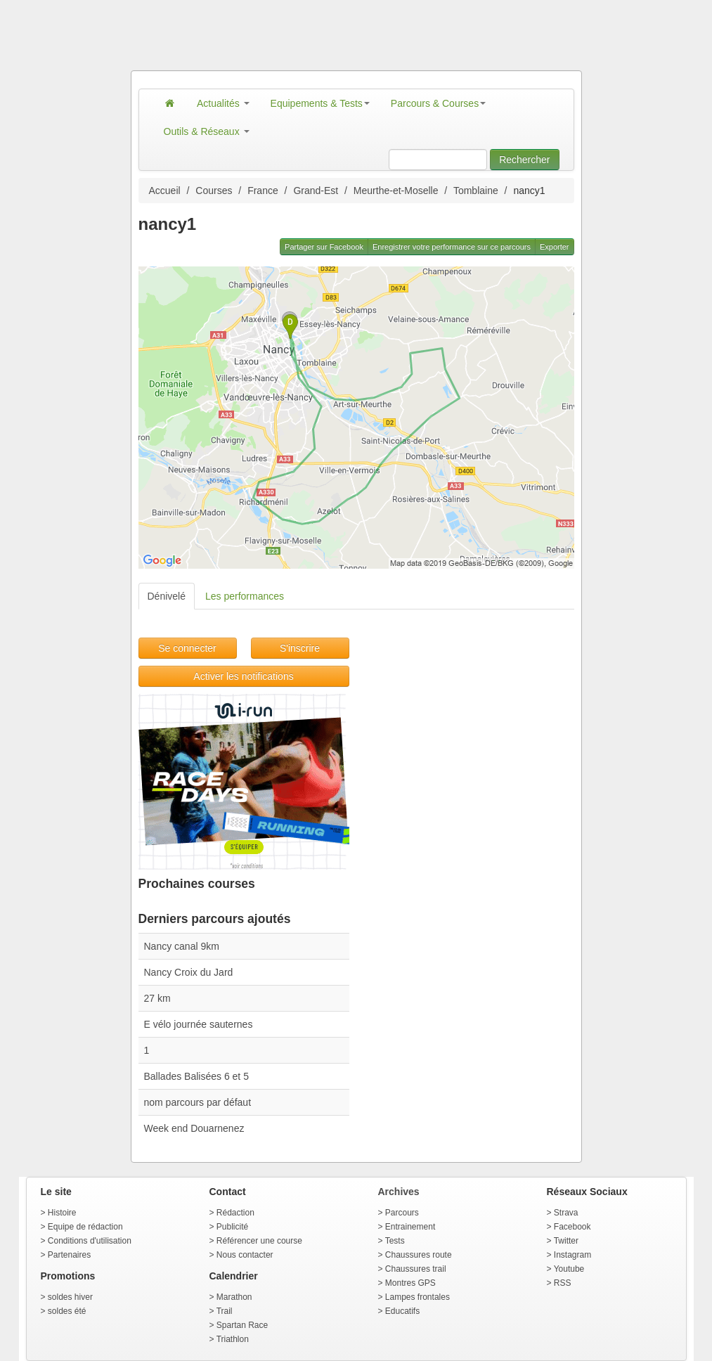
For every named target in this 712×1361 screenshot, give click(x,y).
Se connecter (187, 648)
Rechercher (524, 159)
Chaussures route (418, 1255)
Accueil (165, 190)
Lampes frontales (417, 1297)
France (262, 190)
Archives (399, 1191)
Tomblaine (475, 190)
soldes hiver (70, 1297)
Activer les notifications (243, 676)
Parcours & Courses (438, 103)
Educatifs (402, 1311)
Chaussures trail (415, 1269)
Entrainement (410, 1227)
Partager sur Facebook (324, 247)
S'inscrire (300, 648)
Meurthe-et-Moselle (396, 190)
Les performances (244, 596)
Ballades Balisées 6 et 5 (196, 1076)
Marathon (234, 1297)
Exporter (554, 247)
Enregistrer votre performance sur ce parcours (452, 247)
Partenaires (69, 1255)
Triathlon (232, 1339)
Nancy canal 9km (181, 946)
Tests (395, 1241)
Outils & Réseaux (207, 131)
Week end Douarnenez (194, 1128)
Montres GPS (410, 1283)
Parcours (402, 1213)
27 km (157, 998)
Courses (213, 190)
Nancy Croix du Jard (188, 972)
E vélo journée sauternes (198, 1024)
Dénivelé (167, 596)
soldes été (67, 1311)
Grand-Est (315, 190)
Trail (224, 1311)
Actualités (223, 103)
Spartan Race (242, 1325)
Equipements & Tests (320, 103)
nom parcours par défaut (198, 1102)
